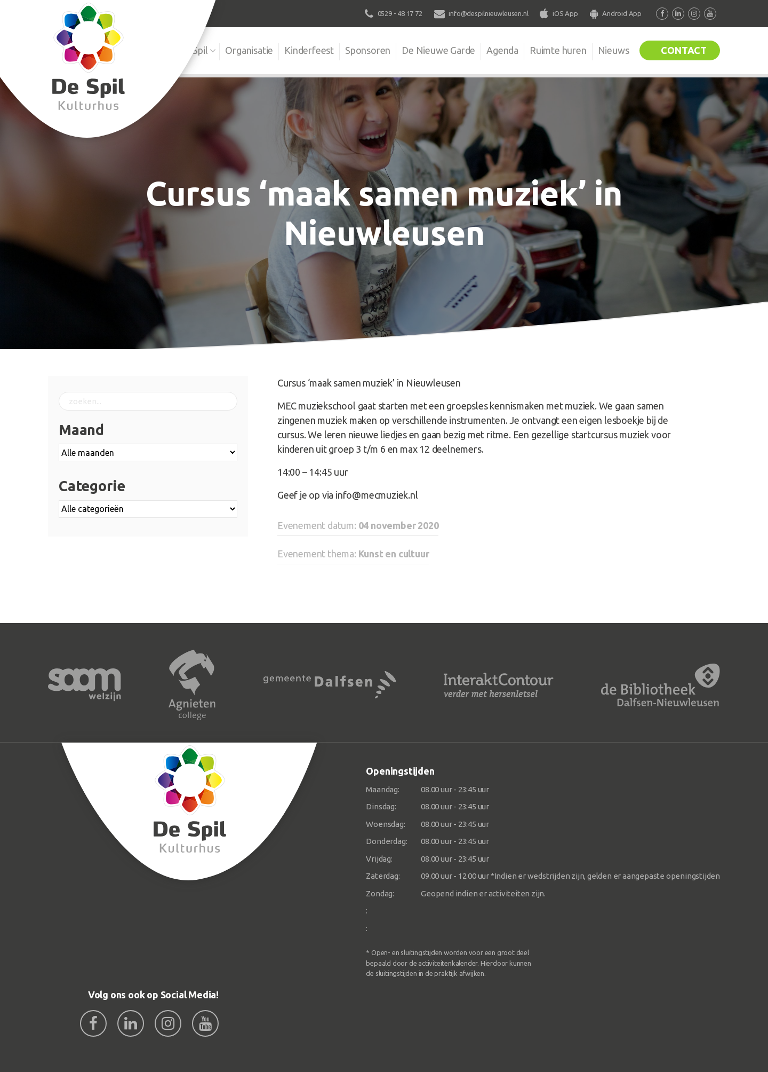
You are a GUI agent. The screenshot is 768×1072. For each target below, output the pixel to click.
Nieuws (613, 50)
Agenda (502, 50)
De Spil (193, 50)
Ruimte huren (558, 50)
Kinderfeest (309, 50)
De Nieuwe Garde (438, 50)
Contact (684, 50)
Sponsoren (367, 50)
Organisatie (249, 50)
